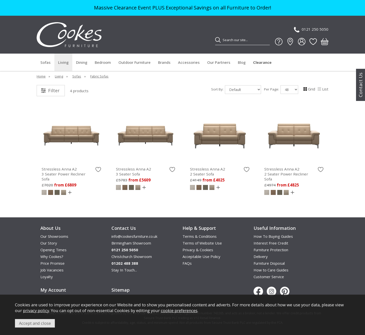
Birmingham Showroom (131, 243)
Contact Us (360, 85)
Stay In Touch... (124, 269)
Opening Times (53, 249)
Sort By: (236, 89)
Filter (54, 90)
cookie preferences (179, 310)
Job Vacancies (52, 269)
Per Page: (281, 89)
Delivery (261, 256)
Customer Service (269, 276)
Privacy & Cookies (197, 249)
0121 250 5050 (311, 29)
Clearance (262, 62)
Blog (242, 62)
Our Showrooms (54, 236)
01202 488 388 (124, 263)
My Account (53, 290)
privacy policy (36, 310)
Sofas (45, 62)
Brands (164, 62)
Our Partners (218, 62)
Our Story (48, 243)
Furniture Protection (271, 249)
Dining (81, 62)
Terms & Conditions (199, 236)
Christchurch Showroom (131, 256)
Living (63, 62)
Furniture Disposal (269, 263)
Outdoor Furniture (134, 62)
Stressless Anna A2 (71, 174)
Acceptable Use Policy (201, 256)
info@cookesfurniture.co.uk (134, 236)
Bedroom (103, 62)
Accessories (189, 62)
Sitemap (120, 290)
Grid (309, 88)
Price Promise (52, 263)
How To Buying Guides (273, 236)
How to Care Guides (271, 269)
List (323, 88)
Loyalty (46, 276)
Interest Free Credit (271, 243)
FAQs (187, 263)
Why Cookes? (51, 256)
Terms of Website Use (202, 243)
